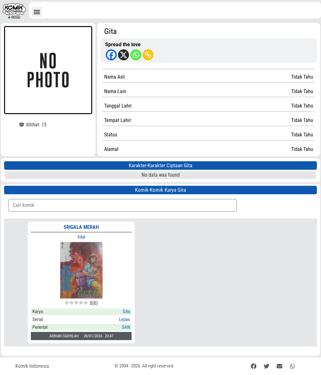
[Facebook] (111, 54)
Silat (81, 237)
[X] (123, 54)
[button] (37, 12)
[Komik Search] (122, 205)
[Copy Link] (148, 54)
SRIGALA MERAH (81, 227)
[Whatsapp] (135, 54)
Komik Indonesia (32, 366)
